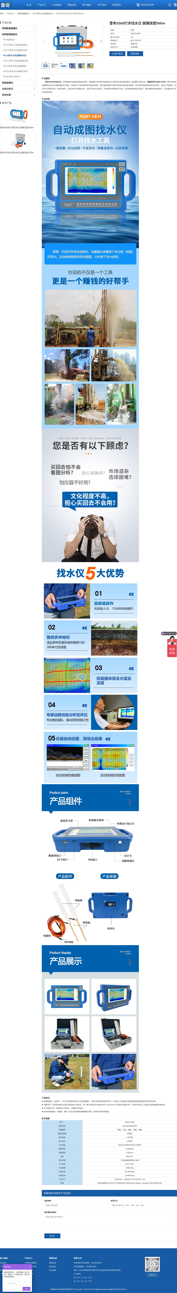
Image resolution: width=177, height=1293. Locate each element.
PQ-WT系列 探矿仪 (11, 77)
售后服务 (3, 1263)
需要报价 (135, 53)
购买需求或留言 (50, 1212)
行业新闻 (52, 1270)
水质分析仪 (7, 89)
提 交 (52, 1236)
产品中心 (10, 13)
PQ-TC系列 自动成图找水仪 (15, 50)
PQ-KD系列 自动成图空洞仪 (15, 71)
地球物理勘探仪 (23, 13)
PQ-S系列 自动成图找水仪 (43, 13)
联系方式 (114, 1201)
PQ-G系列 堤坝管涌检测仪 (14, 66)
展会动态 (52, 1266)
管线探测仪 (7, 83)
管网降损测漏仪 (9, 28)
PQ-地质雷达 (9, 40)
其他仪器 (6, 95)
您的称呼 (47, 1201)
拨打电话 (117, 53)
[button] (101, 41)
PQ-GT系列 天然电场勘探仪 (15, 45)
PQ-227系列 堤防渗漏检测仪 (15, 61)
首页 (1, 13)
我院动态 (52, 1263)
